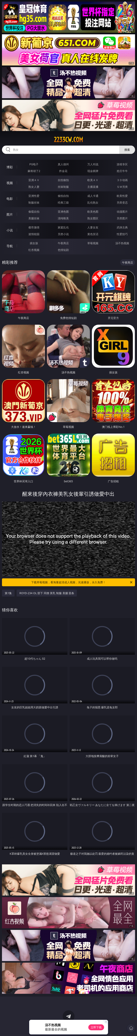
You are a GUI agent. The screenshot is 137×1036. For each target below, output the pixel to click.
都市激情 (33, 227)
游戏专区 (122, 164)
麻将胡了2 (34, 171)
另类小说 (63, 234)
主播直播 (92, 187)
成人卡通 (92, 196)
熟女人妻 (33, 187)
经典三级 (63, 202)
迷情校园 (33, 234)
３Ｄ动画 (122, 180)
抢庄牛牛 (122, 171)
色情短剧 (63, 250)
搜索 (127, 149)
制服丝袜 (33, 202)
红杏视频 (33, 250)
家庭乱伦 (63, 227)
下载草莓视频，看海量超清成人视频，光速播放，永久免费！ (82, 582)
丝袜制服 (63, 187)
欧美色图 (92, 211)
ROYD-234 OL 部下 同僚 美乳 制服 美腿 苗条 (46, 593)
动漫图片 (122, 211)
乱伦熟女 (92, 202)
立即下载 (96, 1027)
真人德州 (63, 164)
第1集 (8, 593)
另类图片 (122, 218)
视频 (10, 183)
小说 (10, 230)
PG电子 (34, 164)
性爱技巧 (122, 234)
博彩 (10, 167)
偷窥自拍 (33, 211)
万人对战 (92, 164)
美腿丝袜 (33, 218)
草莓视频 (92, 243)
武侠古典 (122, 227)
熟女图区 (92, 218)
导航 (10, 246)
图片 (10, 214)
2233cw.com (68, 140)
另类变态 (122, 202)
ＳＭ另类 (122, 187)
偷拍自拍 (63, 196)
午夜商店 (63, 243)
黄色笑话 (92, 234)
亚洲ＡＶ (33, 180)
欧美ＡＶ (92, 180)
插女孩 (34, 243)
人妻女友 (92, 227)
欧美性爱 (122, 196)
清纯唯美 (63, 218)
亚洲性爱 (33, 196)
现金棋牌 (92, 171)
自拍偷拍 (63, 180)
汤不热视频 (122, 243)
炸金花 (63, 171)
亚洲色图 (63, 211)
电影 (10, 198)
